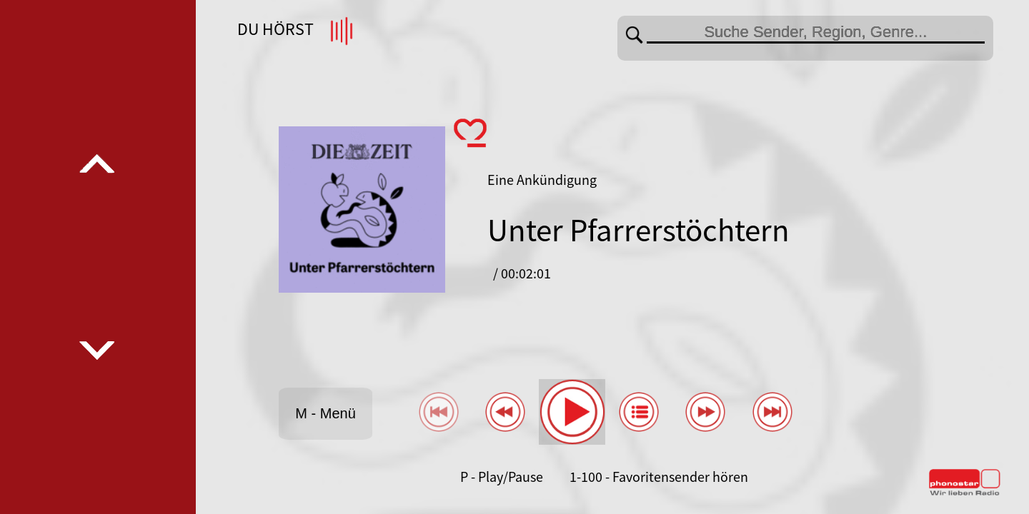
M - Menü (325, 413)
